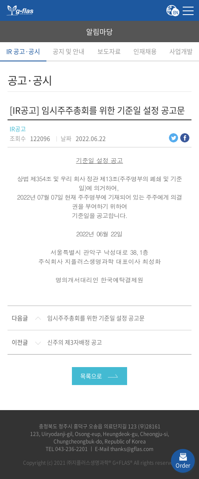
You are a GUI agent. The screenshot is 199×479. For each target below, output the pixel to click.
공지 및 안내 (68, 51)
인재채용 (145, 51)
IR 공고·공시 (23, 51)
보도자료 (109, 51)
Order (183, 465)
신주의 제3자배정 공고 (74, 342)
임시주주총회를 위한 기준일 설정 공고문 (96, 318)
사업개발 (181, 51)
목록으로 (91, 376)
